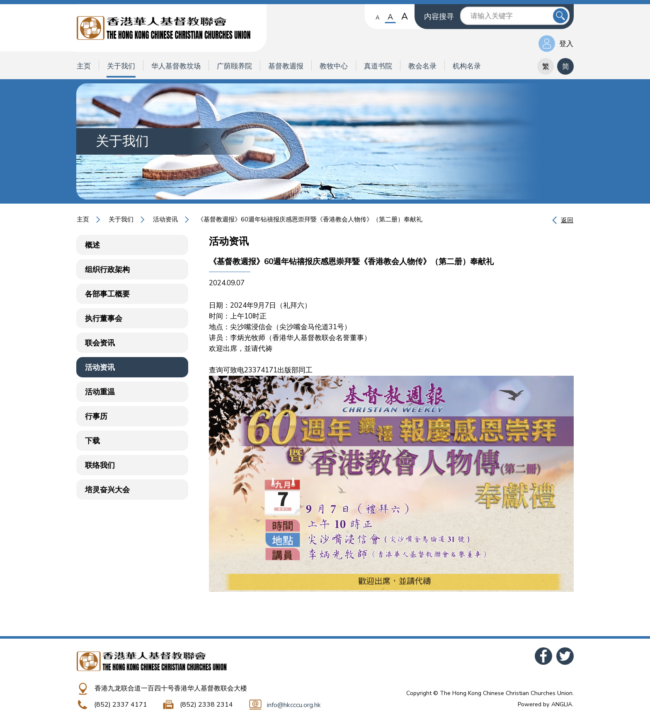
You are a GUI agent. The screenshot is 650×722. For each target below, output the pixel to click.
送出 (560, 15)
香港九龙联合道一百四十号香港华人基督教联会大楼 (171, 688)
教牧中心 (334, 66)
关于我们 (121, 66)
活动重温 (100, 392)
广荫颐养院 (234, 66)
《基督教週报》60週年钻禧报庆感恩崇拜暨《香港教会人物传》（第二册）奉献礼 (309, 219)
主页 (84, 66)
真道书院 (378, 66)
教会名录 (422, 66)
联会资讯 (100, 343)
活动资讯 (165, 219)
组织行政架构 (107, 270)
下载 (92, 441)
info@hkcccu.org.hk (294, 705)
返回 (567, 220)
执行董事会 (103, 318)
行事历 (96, 416)
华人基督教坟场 (176, 66)
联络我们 (100, 465)
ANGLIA (561, 704)
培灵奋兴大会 (107, 490)
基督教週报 (285, 66)
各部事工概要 (107, 294)
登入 (566, 44)
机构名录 (467, 66)
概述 (92, 245)
